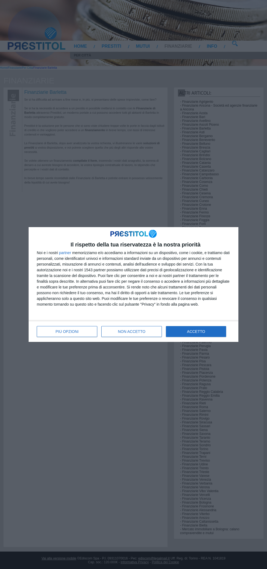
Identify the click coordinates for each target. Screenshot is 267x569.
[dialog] (133, 284)
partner (65, 253)
